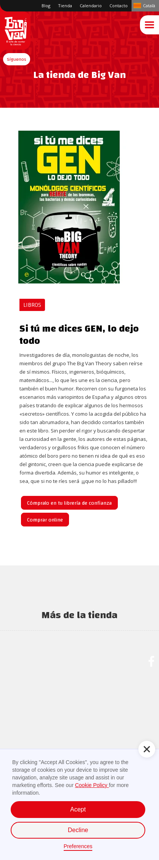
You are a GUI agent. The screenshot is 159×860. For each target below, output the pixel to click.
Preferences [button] (78, 846)
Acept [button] (78, 809)
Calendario (91, 5)
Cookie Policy (92, 785)
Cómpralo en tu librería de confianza (69, 503)
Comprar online (45, 520)
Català (149, 5)
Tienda (65, 5)
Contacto (118, 5)
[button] (16, 59)
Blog (46, 5)
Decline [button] (78, 830)
